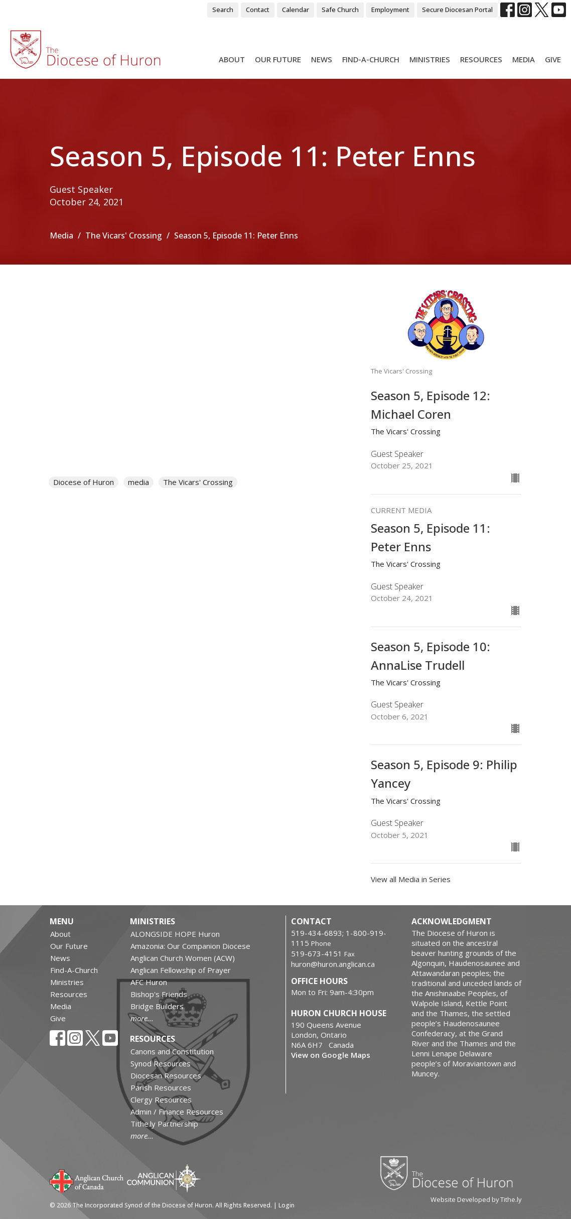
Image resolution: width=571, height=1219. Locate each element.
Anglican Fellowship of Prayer (180, 970)
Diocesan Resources (165, 1075)
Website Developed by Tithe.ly (476, 1199)
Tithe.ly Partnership (164, 1124)
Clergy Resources (161, 1099)
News (321, 59)
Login (286, 1205)
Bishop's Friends (158, 994)
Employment (390, 9)
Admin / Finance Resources (176, 1112)
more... (142, 1018)
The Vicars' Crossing (123, 235)
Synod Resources (160, 1063)
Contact (257, 9)
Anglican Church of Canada (87, 1179)
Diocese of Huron (83, 482)
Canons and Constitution (172, 1051)
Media (523, 59)
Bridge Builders (157, 1006)
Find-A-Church (370, 59)
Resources (481, 59)
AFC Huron (148, 982)
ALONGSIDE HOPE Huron (175, 934)
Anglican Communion (163, 1178)
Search (222, 9)
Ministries (429, 59)
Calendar (295, 9)
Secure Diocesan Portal (457, 9)
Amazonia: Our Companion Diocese (190, 946)
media (138, 482)
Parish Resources (160, 1087)
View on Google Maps (330, 1055)
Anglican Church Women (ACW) (182, 958)
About (232, 59)
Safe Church (340, 9)
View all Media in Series (411, 879)
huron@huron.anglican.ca (333, 964)
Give (553, 59)
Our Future (278, 59)
